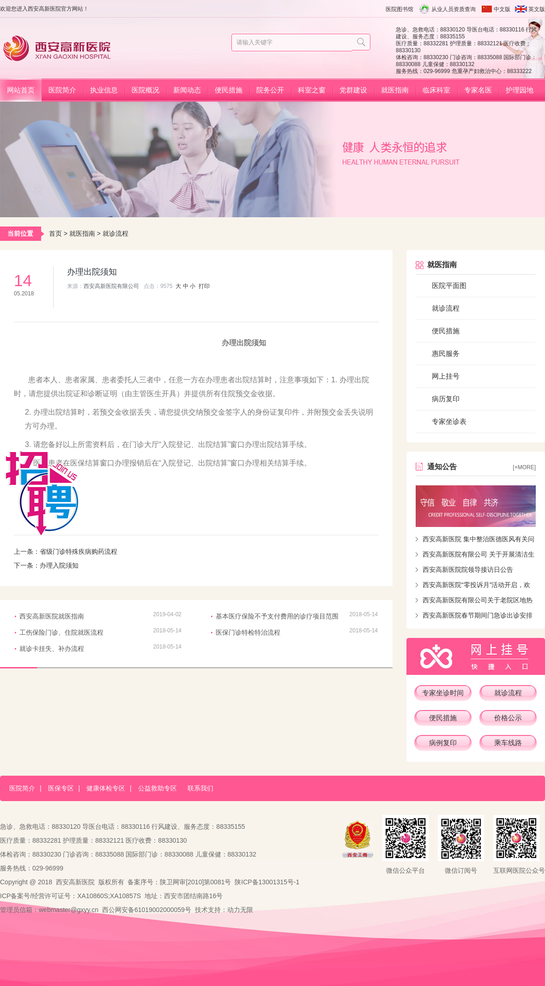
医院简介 (62, 90)
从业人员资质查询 (453, 9)
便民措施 (228, 90)
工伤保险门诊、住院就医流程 (61, 632)
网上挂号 (446, 376)
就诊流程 (115, 233)
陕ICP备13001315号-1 (267, 882)
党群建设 (353, 90)
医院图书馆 (399, 9)
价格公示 (508, 718)
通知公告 (442, 467)
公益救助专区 (157, 788)
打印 (204, 286)
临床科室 (436, 90)
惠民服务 (446, 353)
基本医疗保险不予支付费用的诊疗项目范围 (277, 616)
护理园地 (519, 90)
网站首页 (21, 90)
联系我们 (200, 788)
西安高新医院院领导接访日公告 (468, 569)
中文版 (502, 9)
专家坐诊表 (449, 421)
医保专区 (61, 788)
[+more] (524, 467)
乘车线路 (508, 743)
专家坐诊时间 (443, 693)
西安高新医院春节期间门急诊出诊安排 (478, 615)
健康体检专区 (105, 788)
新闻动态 (187, 90)
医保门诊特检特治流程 (248, 632)
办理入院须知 (59, 565)
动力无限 (240, 909)
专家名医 (478, 90)
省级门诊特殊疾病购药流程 (78, 551)
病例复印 (443, 743)
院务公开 (270, 90)
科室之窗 (312, 90)
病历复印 (446, 399)
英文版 (536, 9)
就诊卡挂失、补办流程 (51, 648)
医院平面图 (449, 285)
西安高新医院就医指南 (51, 616)
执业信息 (104, 90)
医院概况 (145, 90)
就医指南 (395, 90)
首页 (55, 233)
